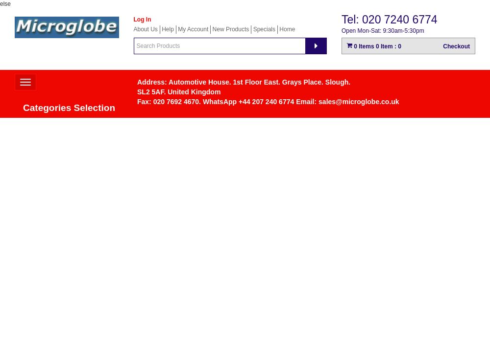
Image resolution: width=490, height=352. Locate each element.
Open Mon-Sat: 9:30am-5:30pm (383, 30)
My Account (193, 29)
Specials (264, 29)
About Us (146, 29)
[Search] (316, 46)
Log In (142, 19)
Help (168, 29)
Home (287, 29)
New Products (231, 29)
